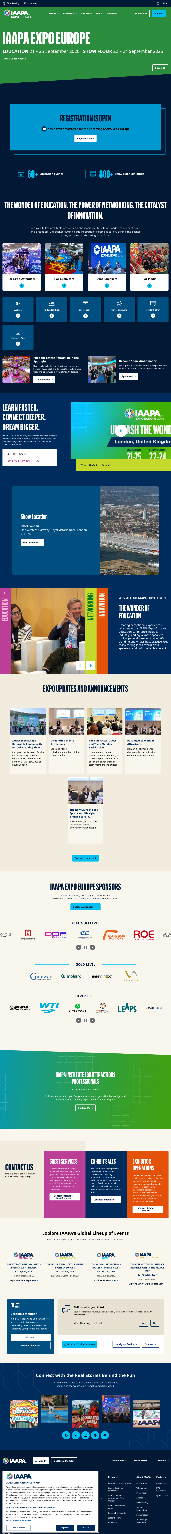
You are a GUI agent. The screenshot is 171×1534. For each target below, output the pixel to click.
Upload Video (43, 379)
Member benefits (30, 1345)
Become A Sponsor (83, 906)
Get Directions (31, 542)
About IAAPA (143, 1477)
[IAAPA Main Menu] (30, 3)
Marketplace (161, 1483)
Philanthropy (142, 1502)
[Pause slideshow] (85, 947)
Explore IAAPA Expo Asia (23, 1280)
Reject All (65, 1527)
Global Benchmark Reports (116, 1507)
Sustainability (142, 1515)
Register (159, 13)
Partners (161, 1477)
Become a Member (64, 1460)
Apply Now (127, 376)
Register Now (84, 138)
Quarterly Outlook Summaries (116, 1489)
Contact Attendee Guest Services (63, 1196)
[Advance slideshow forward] (92, 947)
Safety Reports (114, 1518)
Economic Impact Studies (119, 1483)
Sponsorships (162, 1495)
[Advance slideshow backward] (78, 947)
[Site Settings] (11, 3)
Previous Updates (84, 858)
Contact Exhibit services (146, 1209)
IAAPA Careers (140, 1461)
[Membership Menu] (165, 3)
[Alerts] (158, 3)
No (154, 1323)
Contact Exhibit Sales (104, 1199)
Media (99, 13)
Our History (141, 1483)
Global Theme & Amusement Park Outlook (116, 1498)
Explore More (85, 1107)
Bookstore (112, 1522)
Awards (139, 1498)
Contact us (150, 1344)
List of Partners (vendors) (18, 1520)
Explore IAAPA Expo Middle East (146, 1284)
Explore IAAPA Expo (105, 1280)
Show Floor (141, 13)
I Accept (85, 1527)
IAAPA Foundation (141, 1508)
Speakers (86, 13)
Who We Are (141, 1488)
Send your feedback (126, 1344)
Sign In (42, 1460)
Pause (158, 67)
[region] (50, 1502)
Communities (117, 1460)
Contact (162, 1460)
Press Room (141, 1493)
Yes (144, 1323)
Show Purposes (18, 1527)
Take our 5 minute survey (81, 1344)
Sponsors (111, 13)
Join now (29, 1337)
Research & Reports (117, 1513)
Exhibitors (69, 13)
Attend (52, 13)
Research (113, 1477)
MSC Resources (160, 1489)
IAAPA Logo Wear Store (141, 1521)
